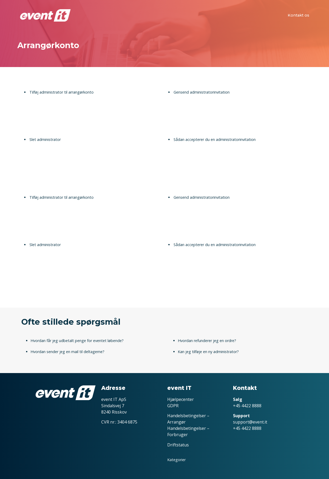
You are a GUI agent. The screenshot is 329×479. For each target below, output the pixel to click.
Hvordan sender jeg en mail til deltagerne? (67, 351)
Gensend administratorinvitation (202, 92)
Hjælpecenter (180, 399)
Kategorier (176, 459)
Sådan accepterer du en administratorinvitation (215, 139)
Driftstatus (178, 445)
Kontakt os (298, 15)
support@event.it (250, 422)
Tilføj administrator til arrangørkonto (61, 92)
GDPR (173, 406)
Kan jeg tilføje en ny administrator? (208, 351)
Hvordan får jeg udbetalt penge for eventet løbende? (77, 340)
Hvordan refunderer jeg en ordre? (207, 340)
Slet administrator (45, 139)
